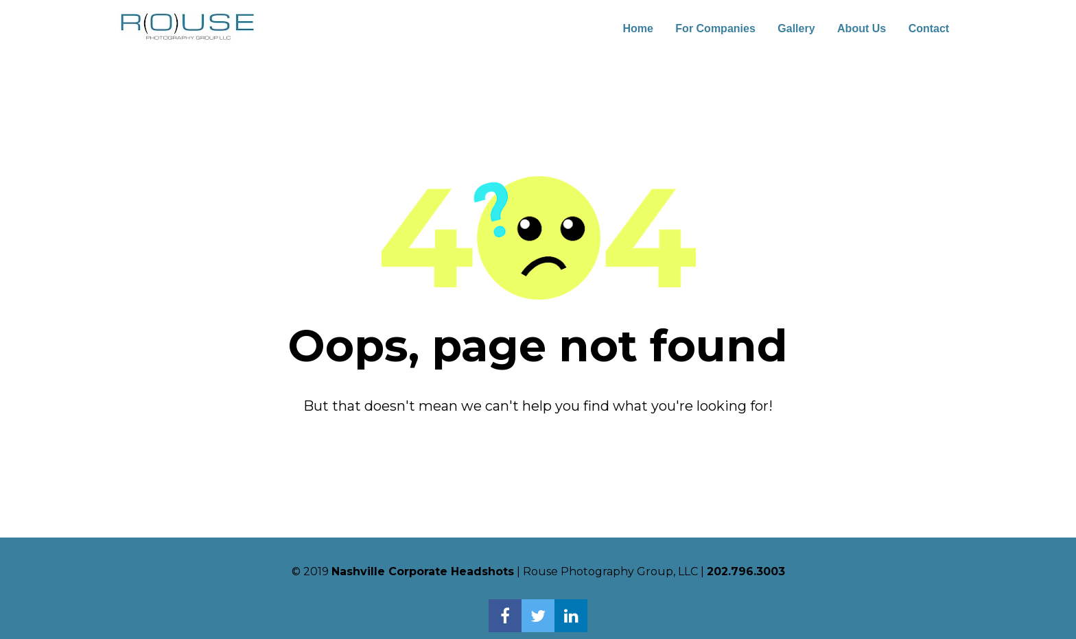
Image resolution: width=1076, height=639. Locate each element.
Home (637, 28)
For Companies (715, 28)
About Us (861, 28)
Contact (929, 28)
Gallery (796, 28)
